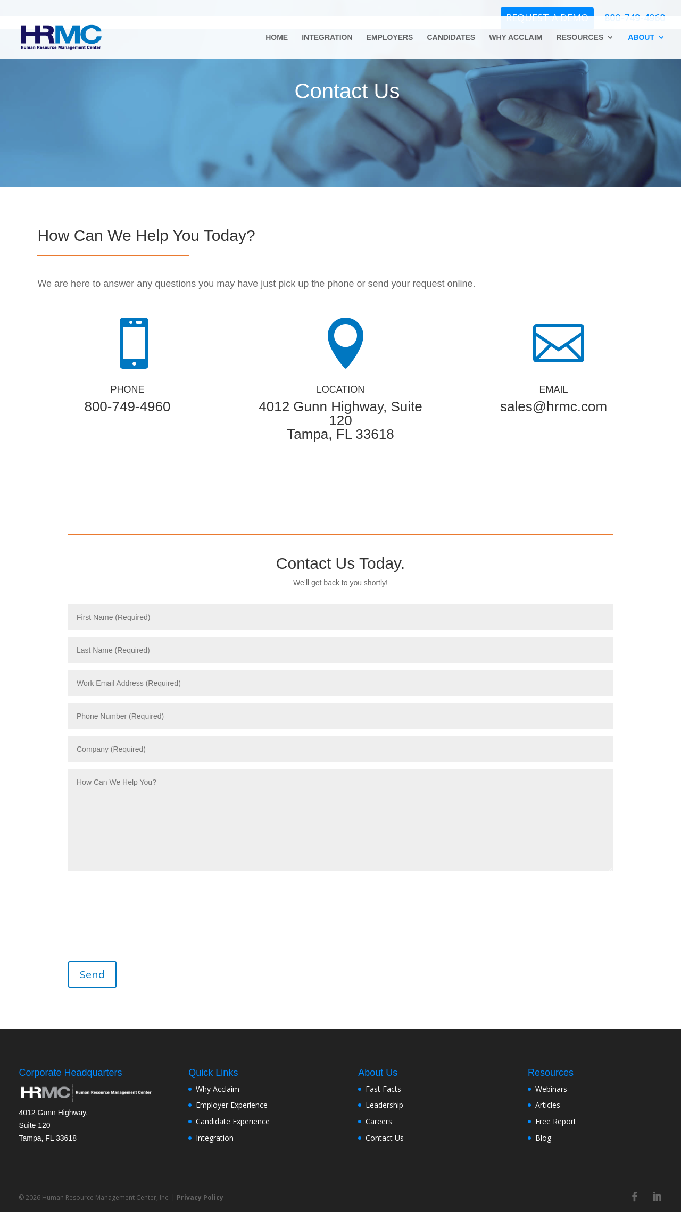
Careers (379, 1121)
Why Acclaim (217, 1089)
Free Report (555, 1121)
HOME (276, 37)
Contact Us (385, 1138)
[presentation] (142, 910)
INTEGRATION (327, 37)
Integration (215, 1138)
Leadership (384, 1105)
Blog (543, 1138)
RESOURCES (580, 37)
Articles (547, 1105)
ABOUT (641, 37)
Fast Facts (383, 1089)
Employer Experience (232, 1105)
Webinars (551, 1089)
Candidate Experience (233, 1121)
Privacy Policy (200, 1197)
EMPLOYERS (390, 37)
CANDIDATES (451, 37)
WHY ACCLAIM (515, 37)
